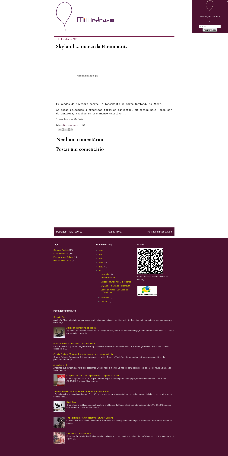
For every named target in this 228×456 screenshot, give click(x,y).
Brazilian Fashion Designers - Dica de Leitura (74, 343)
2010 (101, 267)
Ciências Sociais (61, 250)
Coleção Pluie (60, 317)
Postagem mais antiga (159, 231)
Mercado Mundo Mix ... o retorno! (116, 282)
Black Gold (71, 402)
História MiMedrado (62, 260)
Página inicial (115, 231)
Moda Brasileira (108, 277)
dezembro (106, 274)
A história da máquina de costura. (81, 328)
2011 (101, 262)
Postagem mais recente (69, 231)
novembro (106, 297)
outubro (105, 301)
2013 (101, 254)
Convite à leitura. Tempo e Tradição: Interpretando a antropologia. (83, 354)
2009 (101, 271)
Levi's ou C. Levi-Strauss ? (78, 433)
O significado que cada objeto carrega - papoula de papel (92, 375)
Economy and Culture (63, 257)
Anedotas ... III (60, 365)
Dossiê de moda (70, 125)
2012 (101, 258)
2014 (101, 250)
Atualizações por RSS (210, 16)
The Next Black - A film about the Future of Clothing (89, 418)
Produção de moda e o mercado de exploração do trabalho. (82, 391)
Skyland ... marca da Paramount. (115, 286)
